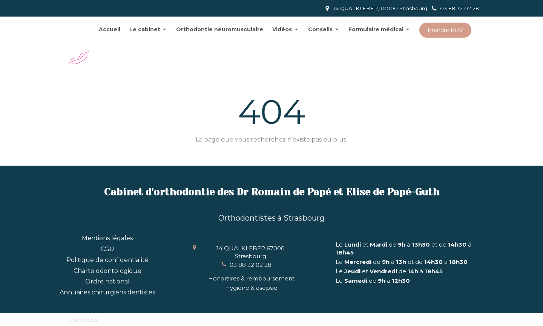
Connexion (459, 318)
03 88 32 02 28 (251, 264)
